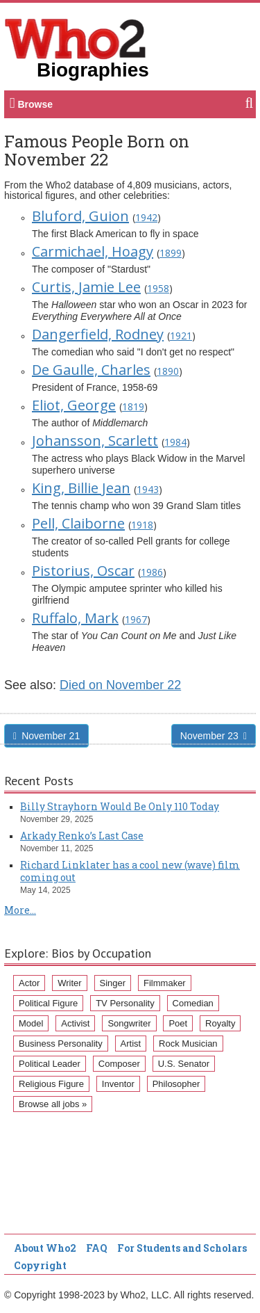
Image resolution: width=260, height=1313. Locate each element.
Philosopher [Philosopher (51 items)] (176, 1084)
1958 (158, 288)
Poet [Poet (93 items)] (177, 1023)
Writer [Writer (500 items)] (69, 983)
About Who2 (45, 1248)
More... (20, 910)
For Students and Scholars (182, 1248)
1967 (136, 619)
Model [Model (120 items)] (31, 1023)
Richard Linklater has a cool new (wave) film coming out (130, 871)
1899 (170, 252)
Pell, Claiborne (78, 523)
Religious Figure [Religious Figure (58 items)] (51, 1084)
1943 (148, 489)
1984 (175, 442)
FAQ (96, 1248)
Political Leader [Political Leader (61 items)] (49, 1063)
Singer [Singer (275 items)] (113, 983)
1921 (181, 335)
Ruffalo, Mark (75, 618)
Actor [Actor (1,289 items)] (29, 983)
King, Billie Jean (81, 487)
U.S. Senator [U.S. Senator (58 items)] (183, 1063)
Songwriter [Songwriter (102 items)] (128, 1023)
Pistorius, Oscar (83, 570)
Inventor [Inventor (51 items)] (118, 1084)
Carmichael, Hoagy (92, 251)
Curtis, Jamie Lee (86, 286)
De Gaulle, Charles (91, 369)
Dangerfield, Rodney (98, 334)
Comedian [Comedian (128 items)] (193, 1003)
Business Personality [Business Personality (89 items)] (61, 1043)
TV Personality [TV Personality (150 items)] (125, 1003)
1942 (146, 217)
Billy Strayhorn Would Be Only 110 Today (119, 806)
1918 (142, 524)
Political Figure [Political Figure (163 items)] (48, 1003)
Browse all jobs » (53, 1104)
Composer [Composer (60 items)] (119, 1063)
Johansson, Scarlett (95, 440)
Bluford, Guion (80, 216)
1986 (152, 572)
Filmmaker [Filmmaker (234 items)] (165, 983)
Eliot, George (74, 405)
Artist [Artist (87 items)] (131, 1043)
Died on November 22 (120, 685)
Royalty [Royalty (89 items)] (220, 1023)
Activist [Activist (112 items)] (75, 1023)
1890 (168, 371)
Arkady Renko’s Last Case (82, 835)
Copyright (40, 1265)
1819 (133, 406)
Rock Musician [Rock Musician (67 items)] (188, 1043)
